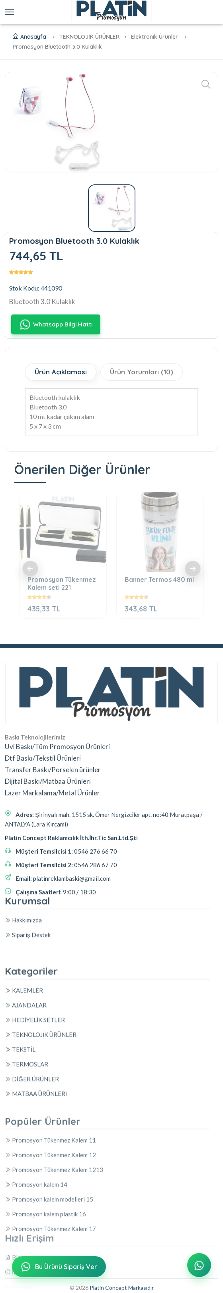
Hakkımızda (23, 964)
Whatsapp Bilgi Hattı (55, 324)
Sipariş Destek (28, 979)
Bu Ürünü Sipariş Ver (58, 1267)
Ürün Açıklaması (61, 372)
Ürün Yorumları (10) (143, 372)
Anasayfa (29, 36)
